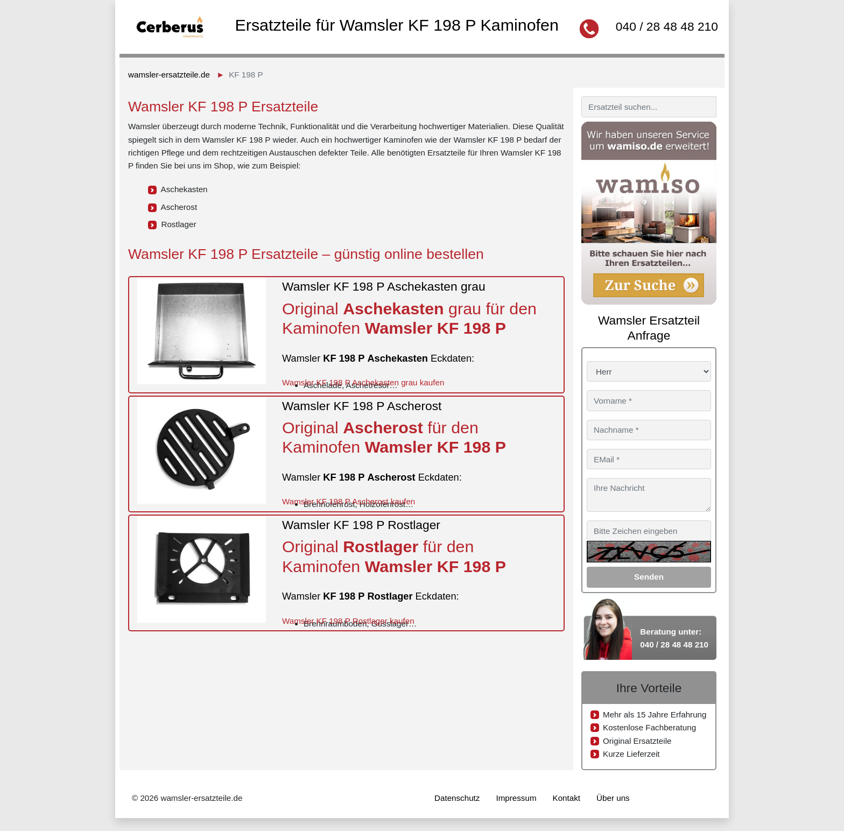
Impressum (516, 797)
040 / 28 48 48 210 (667, 26)
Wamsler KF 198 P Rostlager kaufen (348, 620)
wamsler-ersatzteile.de (169, 74)
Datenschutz (457, 797)
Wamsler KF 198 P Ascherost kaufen (348, 501)
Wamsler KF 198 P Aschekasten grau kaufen (363, 382)
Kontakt (567, 797)
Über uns (613, 797)
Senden (649, 576)
